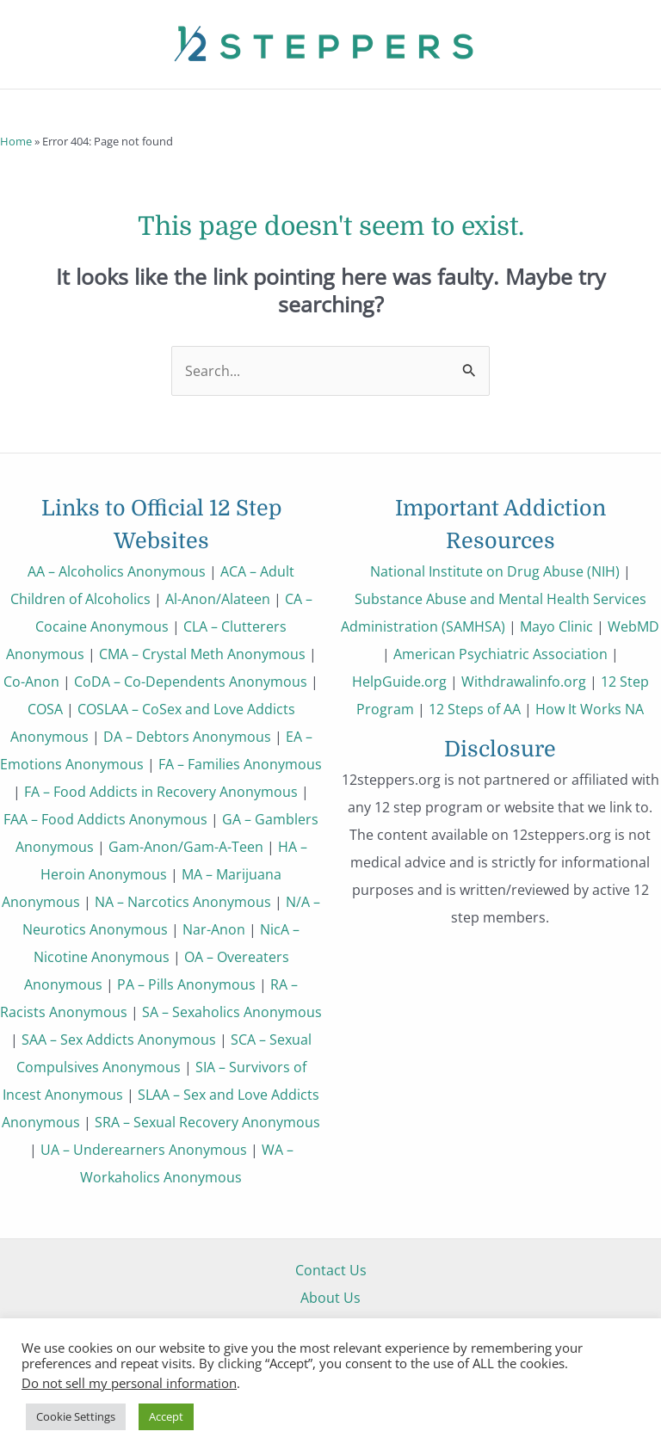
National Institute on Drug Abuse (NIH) (495, 571)
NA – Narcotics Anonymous (183, 901)
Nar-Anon (213, 929)
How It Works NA (589, 709)
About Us (330, 1297)
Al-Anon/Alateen (217, 598)
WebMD (633, 626)
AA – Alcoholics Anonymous (117, 571)
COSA (45, 709)
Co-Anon (31, 681)
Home (16, 141)
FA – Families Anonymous (240, 764)
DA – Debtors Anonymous (187, 736)
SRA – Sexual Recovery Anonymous (207, 1122)
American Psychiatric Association (500, 653)
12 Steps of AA (475, 709)
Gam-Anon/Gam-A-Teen (185, 846)
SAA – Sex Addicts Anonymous (119, 1039)
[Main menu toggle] (624, 108)
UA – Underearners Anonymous (143, 1149)
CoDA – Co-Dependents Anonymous (190, 681)
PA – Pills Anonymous (186, 984)
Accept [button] (166, 1416)
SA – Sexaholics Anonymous (232, 1011)
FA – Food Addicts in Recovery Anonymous (161, 791)
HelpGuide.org (399, 681)
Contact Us (331, 1270)
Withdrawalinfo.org (523, 681)
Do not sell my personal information (129, 1382)
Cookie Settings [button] (75, 1416)
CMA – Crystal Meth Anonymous (202, 653)
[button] (25, 109)
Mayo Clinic (556, 626)
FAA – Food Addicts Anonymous (105, 819)
